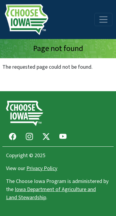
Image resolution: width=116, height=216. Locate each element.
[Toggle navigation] (103, 19)
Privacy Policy (41, 168)
